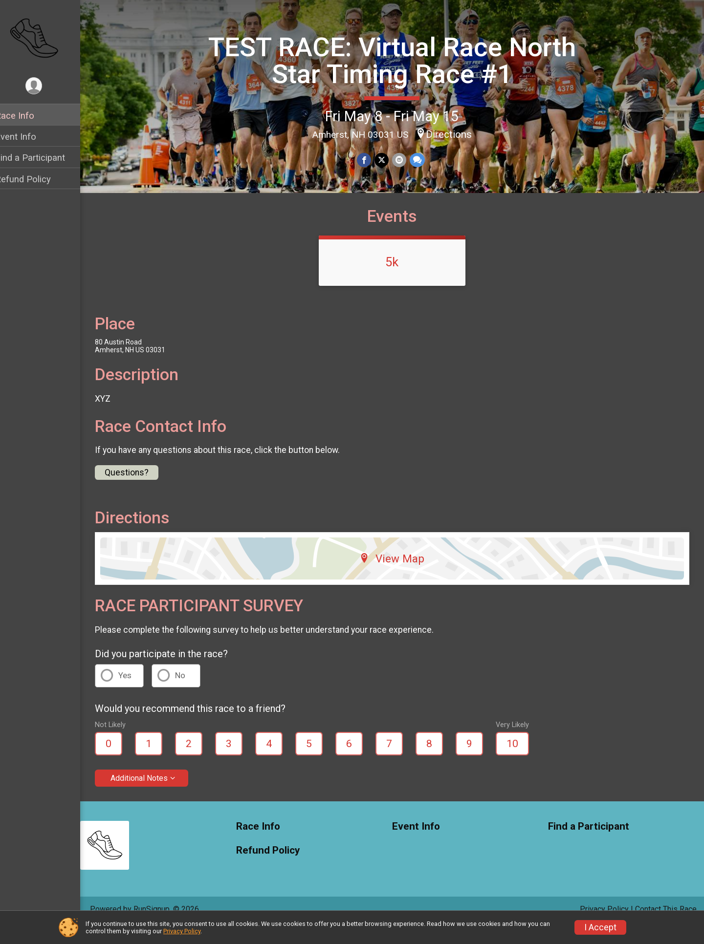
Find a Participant (43, 157)
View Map (398, 575)
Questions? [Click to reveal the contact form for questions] (139, 489)
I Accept (600, 927)
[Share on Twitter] (388, 159)
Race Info (27, 115)
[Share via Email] (405, 159)
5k (398, 279)
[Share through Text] (422, 159)
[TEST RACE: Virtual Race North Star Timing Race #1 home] (47, 38)
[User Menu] (47, 86)
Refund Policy (36, 179)
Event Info (28, 136)
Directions (455, 134)
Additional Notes (151, 795)
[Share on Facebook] (371, 159)
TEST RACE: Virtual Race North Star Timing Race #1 (398, 59)
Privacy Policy (181, 931)
